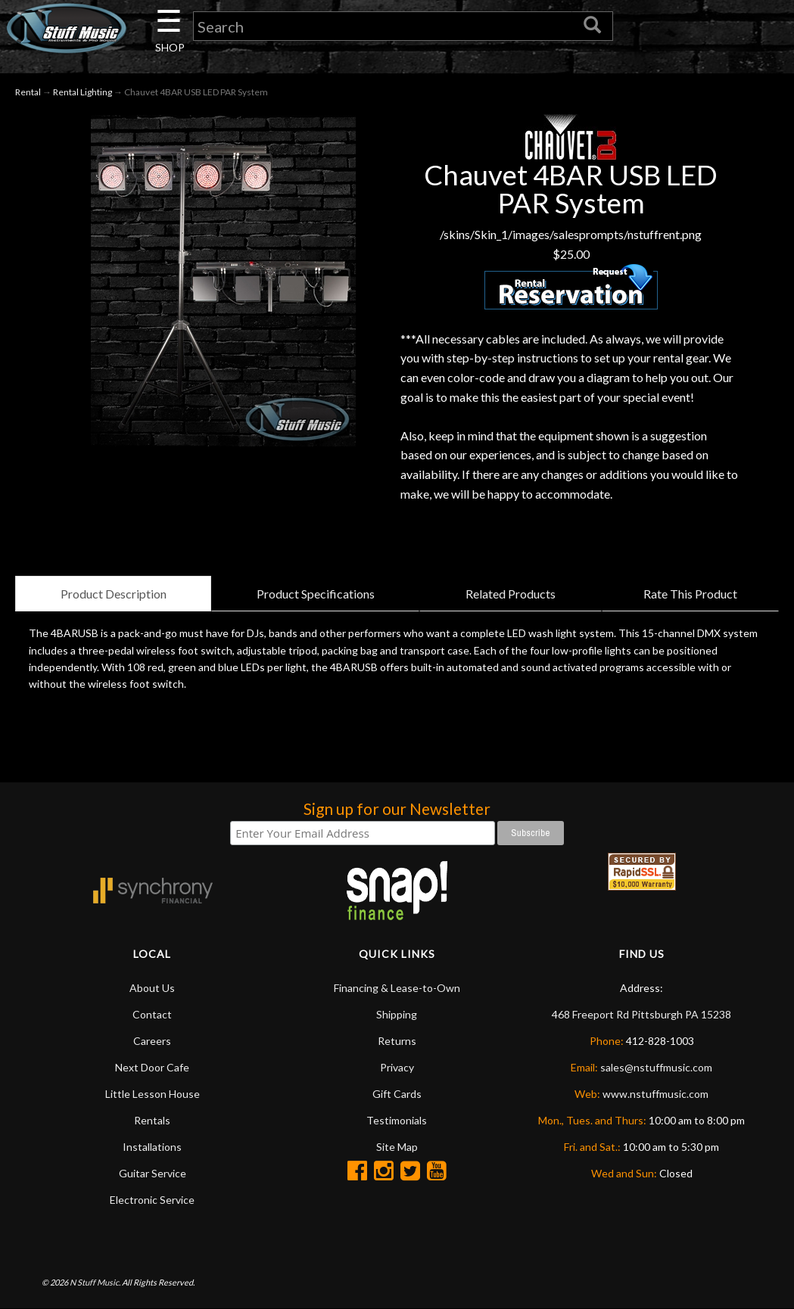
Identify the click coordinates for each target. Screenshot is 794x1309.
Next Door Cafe (152, 1067)
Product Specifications (316, 593)
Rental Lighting (82, 92)
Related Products (511, 593)
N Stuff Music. (95, 1282)
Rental (28, 92)
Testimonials (396, 1120)
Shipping (396, 1014)
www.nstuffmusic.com (655, 1093)
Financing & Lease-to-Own (397, 987)
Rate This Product (690, 593)
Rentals (152, 1120)
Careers (152, 1040)
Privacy (397, 1067)
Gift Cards (397, 1093)
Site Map (397, 1146)
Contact (152, 1014)
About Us (152, 987)
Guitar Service (152, 1173)
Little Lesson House (152, 1093)
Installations (152, 1146)
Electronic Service (152, 1199)
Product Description (114, 593)
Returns (397, 1040)
